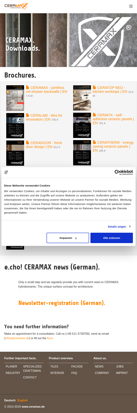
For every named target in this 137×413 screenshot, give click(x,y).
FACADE (77, 366)
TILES (54, 366)
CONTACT (30, 377)
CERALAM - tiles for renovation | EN (44, 117)
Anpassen (68, 237)
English (22, 400)
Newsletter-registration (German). (61, 303)
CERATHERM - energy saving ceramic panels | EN (113, 146)
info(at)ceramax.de (17, 338)
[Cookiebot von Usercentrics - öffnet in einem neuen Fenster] (117, 172)
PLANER (11, 366)
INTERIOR (57, 372)
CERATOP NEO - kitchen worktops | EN (110, 90)
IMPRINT (122, 372)
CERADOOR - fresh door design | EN (44, 145)
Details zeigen (117, 226)
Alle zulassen (111, 237)
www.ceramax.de (33, 406)
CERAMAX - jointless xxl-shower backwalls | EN (46, 90)
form (50, 338)
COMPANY (102, 372)
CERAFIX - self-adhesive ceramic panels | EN (113, 119)
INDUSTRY (13, 372)
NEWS (99, 366)
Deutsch (10, 400)
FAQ (74, 372)
